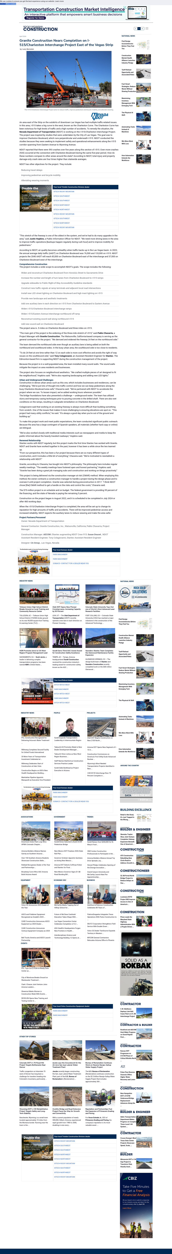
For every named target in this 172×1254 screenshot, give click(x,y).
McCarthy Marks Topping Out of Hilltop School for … (66, 906)
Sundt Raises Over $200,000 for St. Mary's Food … (100, 843)
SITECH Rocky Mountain (64, 192)
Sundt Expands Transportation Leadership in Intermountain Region (67, 739)
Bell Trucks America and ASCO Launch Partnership (35, 939)
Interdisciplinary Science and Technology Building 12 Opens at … (67, 936)
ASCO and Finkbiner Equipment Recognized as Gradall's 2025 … (33, 915)
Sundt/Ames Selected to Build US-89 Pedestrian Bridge (68, 843)
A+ (142, 28)
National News (128, 36)
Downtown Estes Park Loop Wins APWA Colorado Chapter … (33, 843)
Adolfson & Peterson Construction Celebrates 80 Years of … (100, 906)
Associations (27, 817)
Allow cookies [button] (11, 4)
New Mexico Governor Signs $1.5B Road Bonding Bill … (67, 873)
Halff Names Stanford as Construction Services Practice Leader (68, 762)
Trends (90, 817)
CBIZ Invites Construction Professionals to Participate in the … (100, 852)
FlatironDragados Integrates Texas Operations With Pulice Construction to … (102, 917)
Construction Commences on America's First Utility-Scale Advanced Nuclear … (101, 756)
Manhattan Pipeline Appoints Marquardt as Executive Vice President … (35, 780)
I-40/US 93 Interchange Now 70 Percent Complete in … (99, 774)
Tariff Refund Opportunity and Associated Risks (128, 72)
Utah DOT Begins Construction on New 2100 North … (100, 739)
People (57, 713)
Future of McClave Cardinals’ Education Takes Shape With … (65, 915)
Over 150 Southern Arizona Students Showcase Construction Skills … (35, 859)
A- (135, 28)
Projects (91, 713)
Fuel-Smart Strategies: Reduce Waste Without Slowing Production (127, 670)
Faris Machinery (60, 555)
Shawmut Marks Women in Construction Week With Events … (34, 992)
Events (24, 943)
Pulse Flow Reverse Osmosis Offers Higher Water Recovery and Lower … (127, 1077)
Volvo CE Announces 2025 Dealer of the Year (35, 906)
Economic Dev (60, 880)
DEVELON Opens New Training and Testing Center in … (34, 999)
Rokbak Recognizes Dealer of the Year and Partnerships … (35, 866)
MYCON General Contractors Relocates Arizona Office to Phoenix (100, 939)
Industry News (26, 581)
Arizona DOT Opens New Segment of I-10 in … (101, 748)
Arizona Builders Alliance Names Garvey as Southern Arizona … (33, 852)
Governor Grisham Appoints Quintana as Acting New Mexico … (68, 859)
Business (91, 880)
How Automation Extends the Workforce (128, 158)
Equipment (25, 880)
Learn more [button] (59, 1)
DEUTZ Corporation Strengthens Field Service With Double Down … (101, 925)
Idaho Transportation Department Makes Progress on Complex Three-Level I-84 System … (128, 1122)
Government (59, 817)
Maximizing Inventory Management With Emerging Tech (126, 687)
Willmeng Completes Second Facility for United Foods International (35, 751)
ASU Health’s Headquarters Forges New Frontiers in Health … (67, 929)
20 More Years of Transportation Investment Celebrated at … (33, 758)
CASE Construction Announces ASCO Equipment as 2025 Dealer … (35, 922)
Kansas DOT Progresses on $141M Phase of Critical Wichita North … (128, 1056)
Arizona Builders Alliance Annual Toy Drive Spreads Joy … (101, 859)
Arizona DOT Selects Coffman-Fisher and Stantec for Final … (68, 866)
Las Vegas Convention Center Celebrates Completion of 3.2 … (66, 922)
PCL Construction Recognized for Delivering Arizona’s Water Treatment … (35, 740)
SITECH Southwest (62, 196)
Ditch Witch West (62, 685)
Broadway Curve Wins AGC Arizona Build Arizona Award (34, 873)
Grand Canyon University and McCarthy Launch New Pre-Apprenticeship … (98, 874)
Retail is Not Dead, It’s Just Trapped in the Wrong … (127, 817)
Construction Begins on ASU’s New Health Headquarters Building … (34, 772)
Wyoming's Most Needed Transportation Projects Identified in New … (100, 766)
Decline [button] (3, 4)
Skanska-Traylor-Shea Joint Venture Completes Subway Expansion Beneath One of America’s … (127, 839)
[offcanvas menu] (147, 28)
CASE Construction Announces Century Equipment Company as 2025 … (35, 930)
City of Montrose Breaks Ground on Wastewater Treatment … (34, 979)
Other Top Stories (28, 1037)
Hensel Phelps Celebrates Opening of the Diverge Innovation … (101, 866)
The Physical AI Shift (126, 701)
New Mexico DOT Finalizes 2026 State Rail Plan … (68, 852)
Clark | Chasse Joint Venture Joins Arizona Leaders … (34, 986)
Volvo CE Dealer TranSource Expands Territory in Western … (101, 932)
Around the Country (129, 766)
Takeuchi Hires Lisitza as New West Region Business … (67, 755)
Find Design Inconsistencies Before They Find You (127, 621)
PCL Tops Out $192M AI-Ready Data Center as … (35, 969)
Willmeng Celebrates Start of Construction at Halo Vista (32, 765)
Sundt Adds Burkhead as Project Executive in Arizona (66, 769)
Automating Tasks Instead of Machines (128, 129)
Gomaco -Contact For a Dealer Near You (71, 564)
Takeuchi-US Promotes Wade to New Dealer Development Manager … (68, 748)
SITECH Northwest (62, 205)
